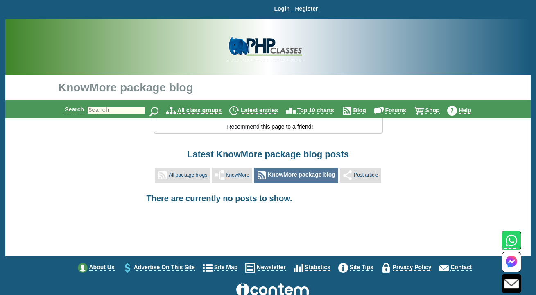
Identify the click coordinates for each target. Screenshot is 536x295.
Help (472, 110)
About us (102, 267)
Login (281, 8)
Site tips (361, 267)
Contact (461, 267)
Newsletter (271, 267)
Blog (366, 110)
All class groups (206, 110)
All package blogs (188, 175)
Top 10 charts (322, 110)
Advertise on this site (164, 267)
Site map (226, 267)
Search (67, 109)
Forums (402, 110)
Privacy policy (412, 267)
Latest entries (266, 110)
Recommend (243, 126)
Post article (366, 175)
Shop (439, 110)
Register (306, 8)
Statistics (317, 267)
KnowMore (237, 175)
